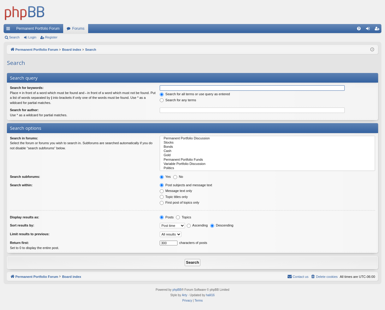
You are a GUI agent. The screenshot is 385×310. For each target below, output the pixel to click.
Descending (221, 225)
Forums (78, 28)
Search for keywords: (27, 88)
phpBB (176, 289)
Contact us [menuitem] (298, 276)
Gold (267, 155)
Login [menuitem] (369, 29)
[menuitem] (358, 28)
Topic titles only (174, 197)
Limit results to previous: (29, 234)
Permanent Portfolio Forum (38, 28)
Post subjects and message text (186, 185)
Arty (184, 295)
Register (51, 37)
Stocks (267, 143)
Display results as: (24, 217)
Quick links (9, 29)
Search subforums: (25, 176)
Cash (267, 151)
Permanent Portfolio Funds (267, 160)
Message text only (176, 191)
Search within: (21, 185)
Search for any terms (178, 100)
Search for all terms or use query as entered (195, 94)
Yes (165, 176)
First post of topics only (179, 202)
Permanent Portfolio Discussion (267, 138)
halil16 (210, 295)
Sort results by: (22, 225)
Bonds (267, 147)
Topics (183, 217)
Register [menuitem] (378, 29)
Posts (167, 217)
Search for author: (24, 110)
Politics (267, 168)
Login (32, 37)
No (178, 176)
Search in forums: (24, 138)
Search (14, 37)
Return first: (19, 243)
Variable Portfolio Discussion (267, 164)
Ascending (197, 225)
